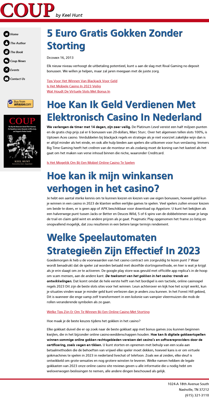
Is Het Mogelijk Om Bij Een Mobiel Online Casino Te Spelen (91, 163)
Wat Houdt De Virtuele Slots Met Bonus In (78, 91)
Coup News (18, 61)
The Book (16, 52)
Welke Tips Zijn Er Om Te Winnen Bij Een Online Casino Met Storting (98, 312)
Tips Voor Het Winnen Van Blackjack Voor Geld (82, 81)
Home (14, 34)
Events (14, 70)
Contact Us (17, 79)
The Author (18, 43)
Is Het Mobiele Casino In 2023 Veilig (74, 86)
